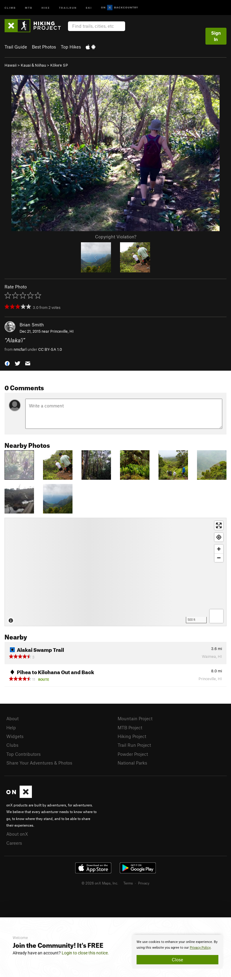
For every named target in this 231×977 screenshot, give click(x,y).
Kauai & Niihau (33, 65)
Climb (10, 7)
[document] (177, 951)
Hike (46, 7)
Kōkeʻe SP (59, 65)
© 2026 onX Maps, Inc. (100, 883)
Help (11, 727)
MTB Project (130, 727)
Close (177, 959)
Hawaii (11, 65)
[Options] (216, 616)
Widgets (14, 736)
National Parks (132, 762)
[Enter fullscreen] (218, 525)
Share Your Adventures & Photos (39, 762)
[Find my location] (218, 537)
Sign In (216, 36)
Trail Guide (16, 46)
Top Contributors (23, 754)
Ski (89, 7)
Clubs (12, 745)
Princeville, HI (62, 331)
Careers (14, 843)
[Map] (115, 572)
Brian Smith (32, 324)
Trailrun (68, 7)
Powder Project (133, 754)
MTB (28, 7)
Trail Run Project (134, 745)
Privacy (143, 883)
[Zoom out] (218, 557)
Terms (128, 883)
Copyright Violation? (115, 236)
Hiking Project (132, 736)
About (12, 718)
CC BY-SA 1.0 (50, 349)
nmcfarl (20, 349)
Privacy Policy (200, 948)
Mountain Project (135, 718)
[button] (7, 363)
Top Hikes (71, 46)
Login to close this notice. (85, 952)
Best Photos (44, 46)
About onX (17, 834)
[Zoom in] (218, 549)
